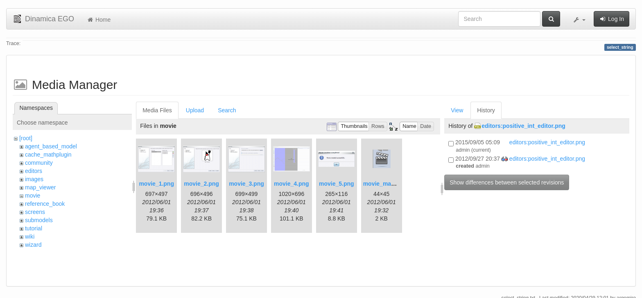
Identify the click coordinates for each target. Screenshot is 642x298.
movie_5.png (336, 183)
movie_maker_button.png (398, 183)
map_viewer (40, 187)
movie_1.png (156, 183)
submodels (39, 220)
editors (33, 171)
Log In (611, 19)
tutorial (33, 228)
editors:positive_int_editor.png (523, 126)
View (457, 110)
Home (98, 19)
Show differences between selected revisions (507, 182)
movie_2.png (201, 183)
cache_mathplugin (48, 154)
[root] (25, 138)
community (39, 162)
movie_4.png (291, 183)
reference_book (45, 203)
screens (35, 212)
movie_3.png (246, 183)
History (486, 110)
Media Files (157, 110)
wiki (29, 236)
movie (32, 195)
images (34, 179)
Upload (195, 110)
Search (227, 110)
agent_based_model (51, 146)
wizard (33, 244)
